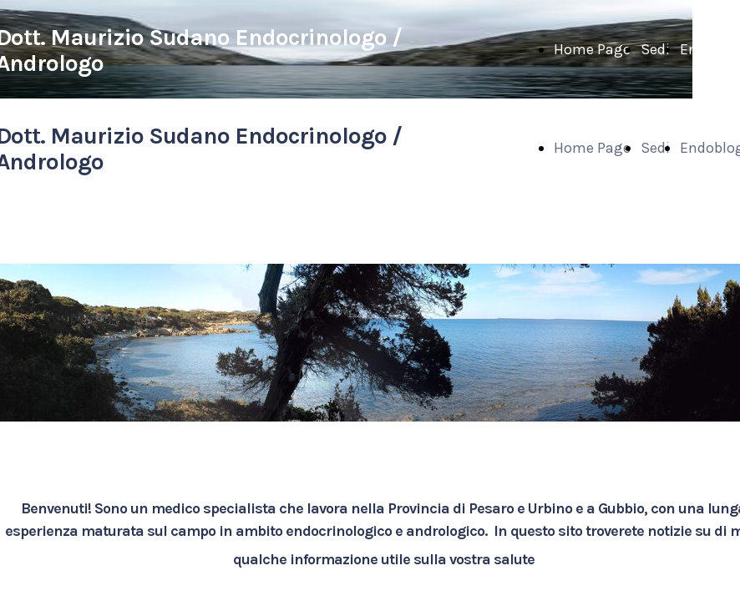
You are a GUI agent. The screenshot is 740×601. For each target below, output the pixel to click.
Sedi (655, 49)
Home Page (592, 49)
